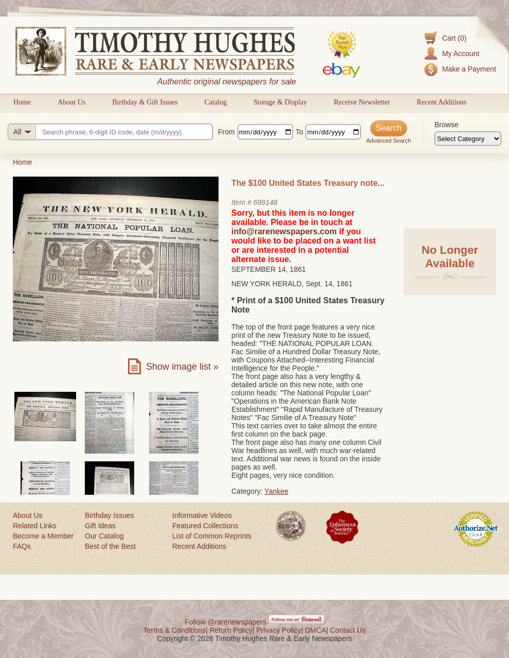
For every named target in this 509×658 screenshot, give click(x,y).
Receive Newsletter (362, 102)
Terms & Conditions (174, 630)
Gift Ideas (100, 526)
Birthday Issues (109, 515)
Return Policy (231, 630)
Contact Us (348, 630)
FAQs (22, 546)
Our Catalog (104, 536)
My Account (460, 53)
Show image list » (182, 366)
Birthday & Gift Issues (144, 102)
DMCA (315, 630)
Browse (446, 124)
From (226, 132)
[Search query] (110, 132)
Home (22, 102)
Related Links (35, 526)
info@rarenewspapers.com (284, 231)
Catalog (215, 102)
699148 (265, 202)
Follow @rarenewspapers (225, 622)
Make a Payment (469, 69)
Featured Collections (205, 526)
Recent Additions (441, 102)
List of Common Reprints (211, 536)
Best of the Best (110, 546)
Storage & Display (280, 102)
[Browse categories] (467, 138)
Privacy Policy (279, 630)
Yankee (276, 491)
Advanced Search (388, 140)
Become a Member (43, 536)
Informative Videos (202, 515)
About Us (71, 102)
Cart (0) (454, 38)
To (299, 132)
